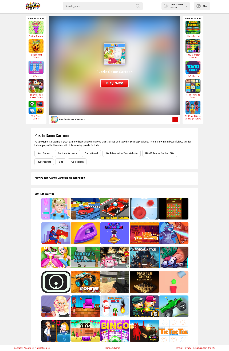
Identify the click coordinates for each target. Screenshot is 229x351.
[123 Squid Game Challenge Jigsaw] (193, 110)
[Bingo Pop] (114, 331)
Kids (60, 162)
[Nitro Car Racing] (114, 208)
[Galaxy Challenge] (114, 233)
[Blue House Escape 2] (85, 306)
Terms (179, 348)
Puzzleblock (77, 162)
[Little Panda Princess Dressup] (55, 257)
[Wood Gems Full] (173, 208)
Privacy (187, 348)
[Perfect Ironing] (85, 233)
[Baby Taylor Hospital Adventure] (55, 208)
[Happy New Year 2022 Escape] (85, 331)
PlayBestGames (42, 348)
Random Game (112, 348)
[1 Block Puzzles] (193, 29)
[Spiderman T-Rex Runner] (55, 233)
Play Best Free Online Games (33, 6)
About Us (28, 348)
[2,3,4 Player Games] (36, 110)
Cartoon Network (67, 153)
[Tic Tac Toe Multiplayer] (173, 331)
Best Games (43, 153)
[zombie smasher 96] (173, 257)
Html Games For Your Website (121, 153)
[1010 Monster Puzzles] (193, 49)
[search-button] (138, 6)
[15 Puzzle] (36, 69)
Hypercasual (44, 162)
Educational (91, 153)
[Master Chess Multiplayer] (144, 282)
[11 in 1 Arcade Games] (193, 89)
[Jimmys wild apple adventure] (85, 257)
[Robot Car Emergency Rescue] (114, 257)
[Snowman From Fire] (114, 306)
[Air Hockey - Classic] (144, 208)
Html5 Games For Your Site (159, 153)
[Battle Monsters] (173, 233)
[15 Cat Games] (36, 29)
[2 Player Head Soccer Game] (36, 89)
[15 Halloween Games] (36, 49)
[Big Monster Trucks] (85, 282)
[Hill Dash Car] (173, 306)
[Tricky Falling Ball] (173, 282)
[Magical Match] (144, 257)
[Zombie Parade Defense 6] (144, 306)
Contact (18, 348)
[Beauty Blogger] (55, 306)
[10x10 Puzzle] (193, 69)
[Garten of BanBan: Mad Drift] (144, 331)
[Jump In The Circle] (55, 282)
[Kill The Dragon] (144, 233)
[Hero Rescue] (55, 331)
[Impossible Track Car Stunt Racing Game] (85, 208)
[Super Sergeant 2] (114, 282)
